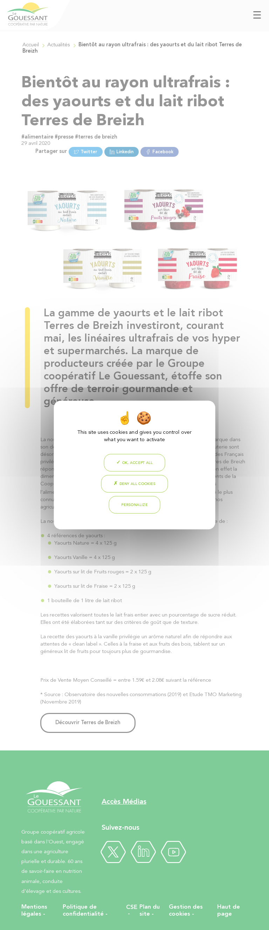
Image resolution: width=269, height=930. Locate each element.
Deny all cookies (134, 483)
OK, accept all (134, 462)
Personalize (134, 505)
